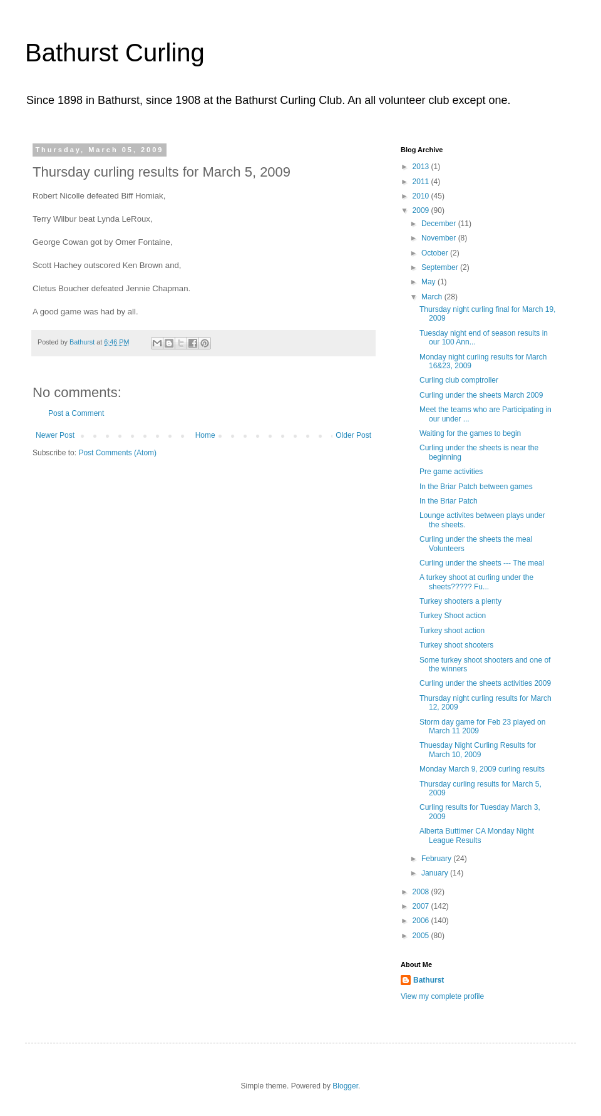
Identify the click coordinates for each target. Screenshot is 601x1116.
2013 (422, 166)
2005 (422, 935)
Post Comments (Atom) (117, 452)
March (432, 296)
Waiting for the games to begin (470, 433)
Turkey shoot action (452, 630)
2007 (422, 906)
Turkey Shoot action (452, 615)
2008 (422, 891)
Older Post (353, 435)
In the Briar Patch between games (476, 486)
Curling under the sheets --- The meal (481, 563)
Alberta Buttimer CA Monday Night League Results (476, 835)
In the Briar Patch (448, 501)
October (435, 253)
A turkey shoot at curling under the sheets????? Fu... (476, 582)
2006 (422, 920)
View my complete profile (442, 996)
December (439, 223)
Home (205, 435)
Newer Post (55, 435)
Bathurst (428, 980)
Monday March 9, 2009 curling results (482, 769)
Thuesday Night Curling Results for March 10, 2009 (477, 749)
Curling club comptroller (458, 380)
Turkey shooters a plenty (460, 601)
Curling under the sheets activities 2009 (485, 683)
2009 (422, 210)
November (439, 238)
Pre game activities (451, 471)
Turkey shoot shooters (456, 645)
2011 (422, 181)
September (440, 267)
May (429, 281)
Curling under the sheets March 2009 (481, 395)
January (435, 873)
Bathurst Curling (115, 52)
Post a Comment (76, 413)
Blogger (345, 1086)
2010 (422, 196)
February (437, 858)
